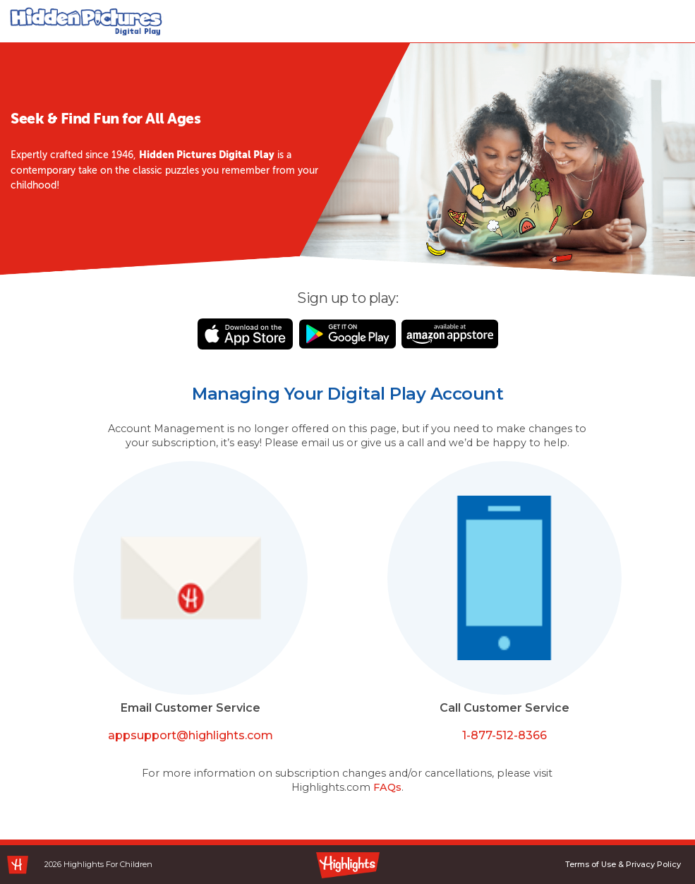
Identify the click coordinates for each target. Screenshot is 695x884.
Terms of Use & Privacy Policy (623, 864)
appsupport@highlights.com (190, 735)
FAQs (387, 787)
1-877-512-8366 (504, 735)
